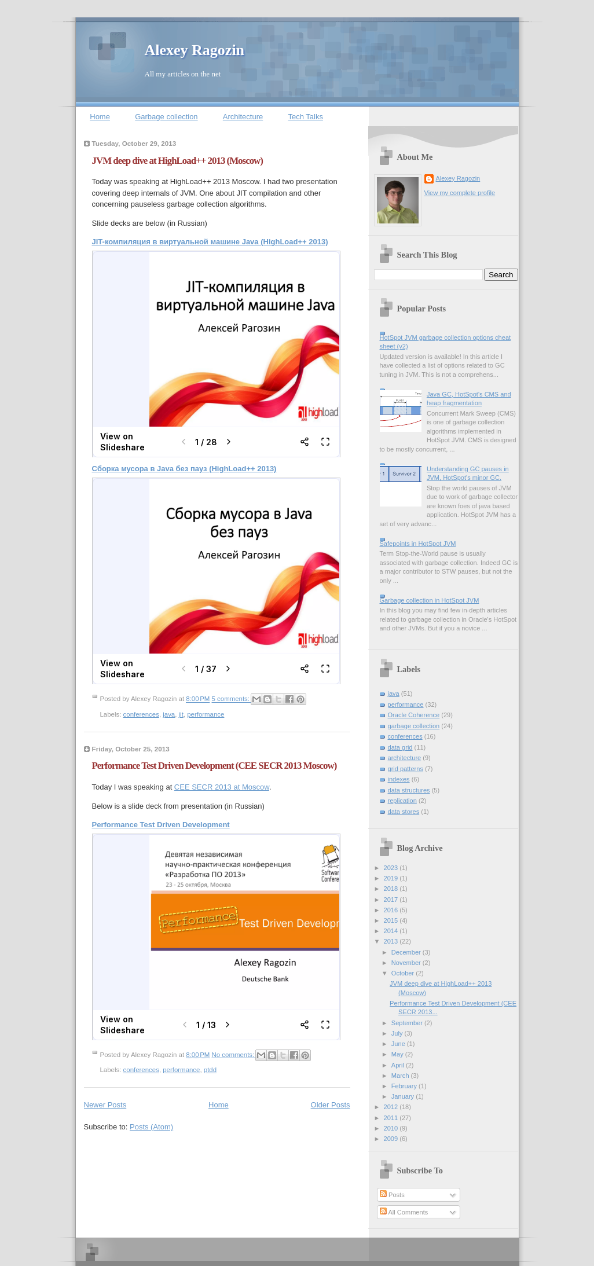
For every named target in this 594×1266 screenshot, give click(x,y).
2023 (392, 867)
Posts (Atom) (151, 1126)
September (407, 1022)
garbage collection (414, 725)
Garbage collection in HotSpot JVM (429, 600)
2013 (392, 941)
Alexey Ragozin (195, 50)
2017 (392, 899)
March (401, 1075)
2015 (392, 920)
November (407, 962)
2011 (392, 1117)
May (398, 1054)
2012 (392, 1106)
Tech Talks (305, 116)
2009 (392, 1138)
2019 (392, 878)
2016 (392, 910)
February (405, 1085)
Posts (392, 1194)
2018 (392, 888)
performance (205, 714)
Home (100, 116)
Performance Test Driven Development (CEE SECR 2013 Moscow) (214, 765)
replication (402, 800)
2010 (392, 1128)
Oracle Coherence (414, 714)
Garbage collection (166, 116)
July (398, 1033)
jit (181, 714)
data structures (409, 790)
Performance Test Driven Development (161, 824)
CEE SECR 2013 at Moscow (221, 787)
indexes (399, 779)
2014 (392, 930)
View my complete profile (460, 192)
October (403, 973)
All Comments (404, 1212)
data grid (400, 747)
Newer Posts (105, 1104)
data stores (404, 811)
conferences (141, 714)
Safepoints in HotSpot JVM (418, 543)
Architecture (243, 116)
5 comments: (232, 699)
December (407, 952)
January (403, 1096)
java (169, 714)
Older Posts (330, 1104)
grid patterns (405, 768)
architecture (404, 757)
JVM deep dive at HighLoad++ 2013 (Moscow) (177, 160)
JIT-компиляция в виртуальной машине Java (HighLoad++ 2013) (210, 241)
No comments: (234, 1054)
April (398, 1065)
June (399, 1043)
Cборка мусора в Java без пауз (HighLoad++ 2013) (184, 468)
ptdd (210, 1069)
